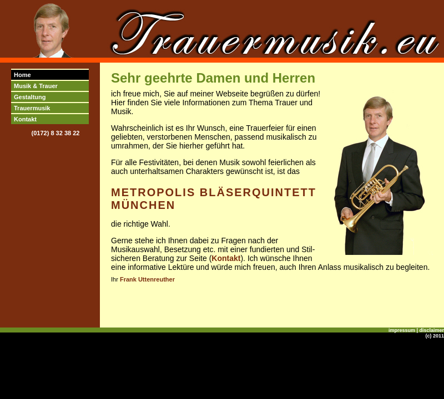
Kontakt (25, 119)
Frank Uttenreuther (147, 279)
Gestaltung (30, 97)
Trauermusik (32, 108)
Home (22, 74)
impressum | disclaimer (416, 330)
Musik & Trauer (36, 86)
